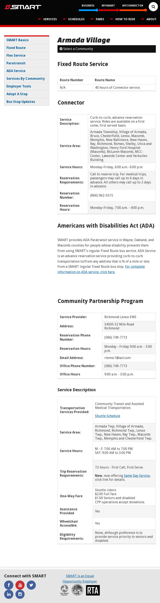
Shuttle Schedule (107, 416)
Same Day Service (137, 476)
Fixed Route (16, 48)
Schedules (76, 19)
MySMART (108, 5)
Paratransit (16, 63)
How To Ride (125, 19)
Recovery (77, 590)
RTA (93, 590)
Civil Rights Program (64, 590)
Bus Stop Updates (20, 102)
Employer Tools (18, 86)
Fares (100, 19)
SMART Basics (17, 40)
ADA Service (15, 71)
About (151, 19)
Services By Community (25, 79)
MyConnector (132, 5)
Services (50, 19)
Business (88, 5)
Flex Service (15, 55)
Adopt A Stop (17, 94)
